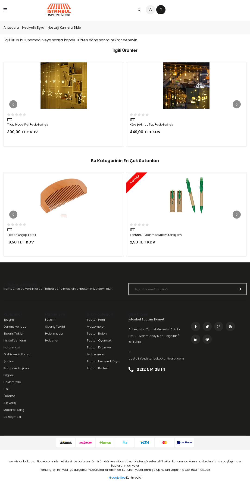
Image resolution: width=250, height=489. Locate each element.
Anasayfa (11, 27)
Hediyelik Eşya (33, 27)
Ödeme (9, 396)
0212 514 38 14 (146, 369)
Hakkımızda (12, 382)
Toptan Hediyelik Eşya (103, 361)
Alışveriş (9, 403)
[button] (13, 104)
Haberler (52, 340)
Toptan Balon (97, 333)
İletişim (8, 319)
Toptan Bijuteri (97, 368)
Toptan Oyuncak (99, 340)
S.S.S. (7, 389)
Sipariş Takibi (13, 333)
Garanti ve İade (15, 326)
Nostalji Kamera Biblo (64, 27)
